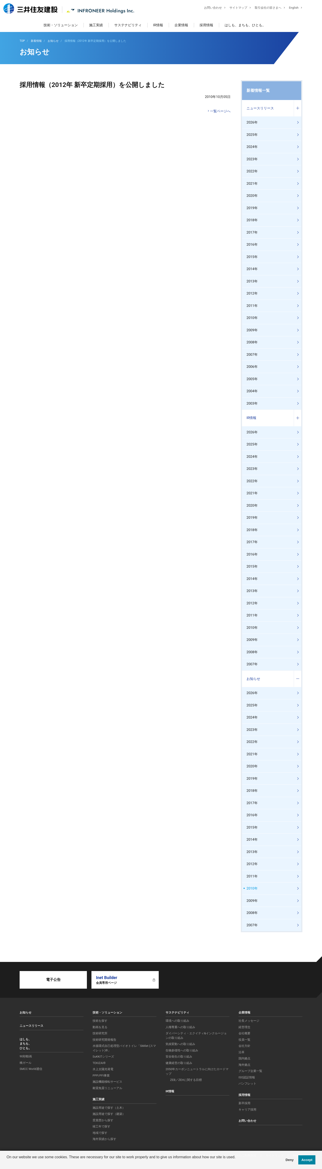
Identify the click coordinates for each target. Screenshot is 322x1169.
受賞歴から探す (103, 1120)
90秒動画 (26, 1056)
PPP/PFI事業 (101, 1075)
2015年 (252, 257)
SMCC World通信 (31, 1069)
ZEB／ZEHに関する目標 (186, 1080)
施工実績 (96, 25)
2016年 (252, 244)
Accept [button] (306, 1160)
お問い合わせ (209, 8)
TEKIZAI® (99, 1063)
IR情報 (158, 25)
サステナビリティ (128, 25)
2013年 (252, 281)
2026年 (252, 122)
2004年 (252, 391)
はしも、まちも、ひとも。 (245, 25)
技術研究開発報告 (104, 1039)
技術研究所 (100, 1033)
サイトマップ (235, 8)
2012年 (252, 293)
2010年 (252, 318)
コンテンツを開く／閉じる (297, 108)
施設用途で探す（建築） (109, 1114)
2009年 (252, 330)
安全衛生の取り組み (179, 1056)
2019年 (252, 208)
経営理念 (244, 1027)
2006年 (252, 367)
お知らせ (253, 679)
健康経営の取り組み (179, 1063)
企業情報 (181, 25)
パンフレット (247, 1083)
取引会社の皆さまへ (264, 8)
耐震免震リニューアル (107, 1088)
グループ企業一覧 (250, 1071)
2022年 (252, 171)
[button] (7, 1163)
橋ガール (25, 1062)
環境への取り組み (177, 1020)
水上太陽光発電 (103, 1069)
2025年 (252, 135)
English (290, 8)
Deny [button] (289, 1160)
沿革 (241, 1052)
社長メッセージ (249, 1020)
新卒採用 (244, 1103)
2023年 (252, 159)
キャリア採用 (247, 1109)
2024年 (252, 147)
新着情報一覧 (258, 90)
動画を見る (100, 1027)
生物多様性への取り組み (182, 1050)
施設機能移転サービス (107, 1081)
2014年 (252, 269)
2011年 (252, 306)
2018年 (252, 220)
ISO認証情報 (247, 1077)
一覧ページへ (220, 111)
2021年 (252, 184)
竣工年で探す (101, 1126)
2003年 (252, 403)
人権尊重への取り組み (180, 1027)
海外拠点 (244, 1064)
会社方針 (244, 1046)
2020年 (252, 196)
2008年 (252, 342)
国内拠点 (244, 1058)
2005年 (252, 379)
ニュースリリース (260, 108)
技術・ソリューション (61, 25)
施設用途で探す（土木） (109, 1107)
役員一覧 (244, 1039)
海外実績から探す (104, 1139)
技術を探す (100, 1020)
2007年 (252, 355)
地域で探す (100, 1133)
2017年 (252, 232)
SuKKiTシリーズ (103, 1056)
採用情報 (206, 25)
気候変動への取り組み (180, 1044)
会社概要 (244, 1033)
